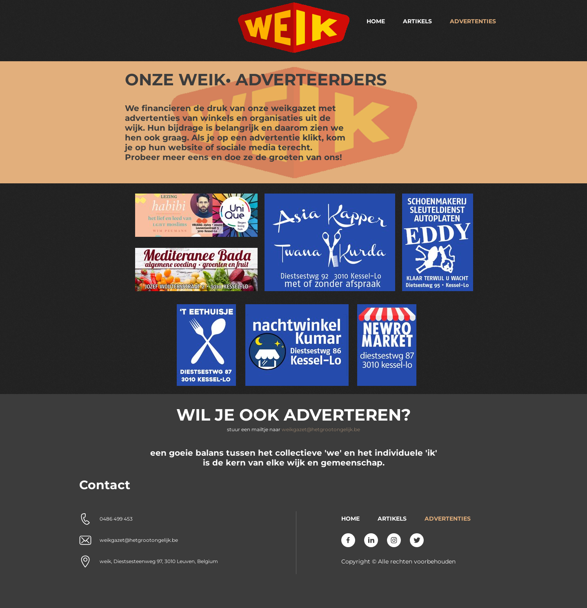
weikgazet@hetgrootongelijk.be (321, 429)
